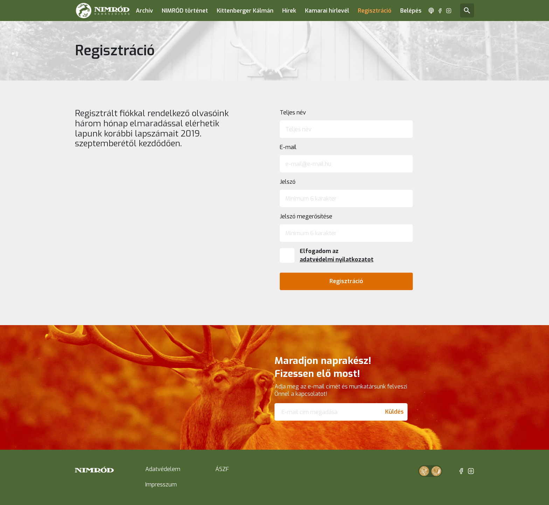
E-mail (288, 147)
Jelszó (288, 181)
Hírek (289, 10)
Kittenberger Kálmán (245, 10)
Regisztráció (374, 10)
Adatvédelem (162, 469)
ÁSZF (222, 469)
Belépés (411, 10)
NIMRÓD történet (185, 10)
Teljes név (293, 112)
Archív (144, 10)
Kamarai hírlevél (327, 10)
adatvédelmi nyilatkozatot (337, 259)
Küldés (394, 411)
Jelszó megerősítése (306, 216)
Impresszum (161, 484)
